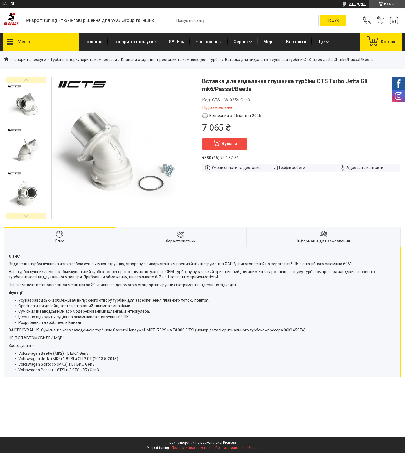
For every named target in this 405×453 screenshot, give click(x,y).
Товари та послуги (133, 41)
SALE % (176, 41)
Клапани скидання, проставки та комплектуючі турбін (171, 59)
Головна (93, 41)
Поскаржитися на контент (192, 448)
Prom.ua (229, 443)
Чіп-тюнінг (206, 41)
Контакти (296, 41)
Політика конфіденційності (236, 448)
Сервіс (240, 41)
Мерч (269, 41)
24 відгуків (357, 4)
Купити (229, 144)
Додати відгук (380, 20)
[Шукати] (333, 20)
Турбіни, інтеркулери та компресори (83, 59)
